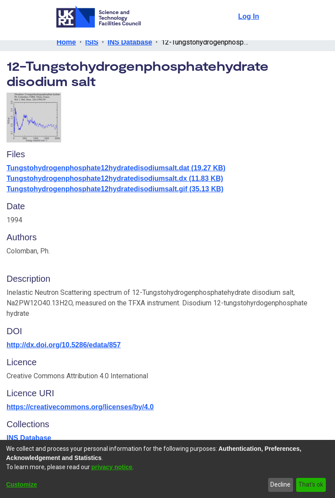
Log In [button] (249, 16)
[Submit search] (230, 16)
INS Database (129, 42)
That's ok (310, 484)
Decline (280, 484)
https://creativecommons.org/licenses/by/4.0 (82, 407)
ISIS (92, 42)
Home (66, 42)
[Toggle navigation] (272, 16)
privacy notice (111, 466)
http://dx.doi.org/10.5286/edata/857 (64, 345)
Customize (22, 484)
